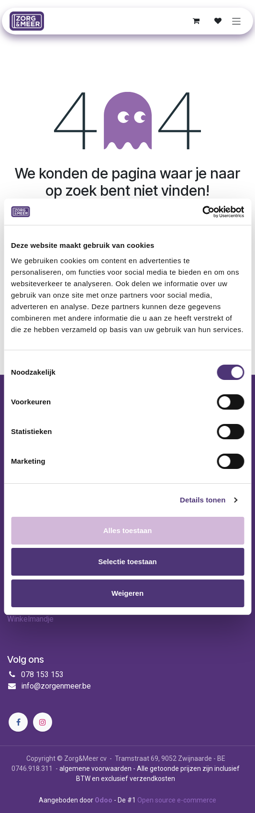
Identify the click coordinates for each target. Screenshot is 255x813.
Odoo (104, 800)
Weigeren (127, 593)
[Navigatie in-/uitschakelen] (236, 20)
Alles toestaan (127, 530)
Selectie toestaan (127, 561)
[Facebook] (18, 722)
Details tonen (202, 500)
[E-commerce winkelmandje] (196, 21)
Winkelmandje (30, 619)
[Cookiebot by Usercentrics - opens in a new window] (202, 212)
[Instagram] (42, 722)
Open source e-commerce (176, 800)
